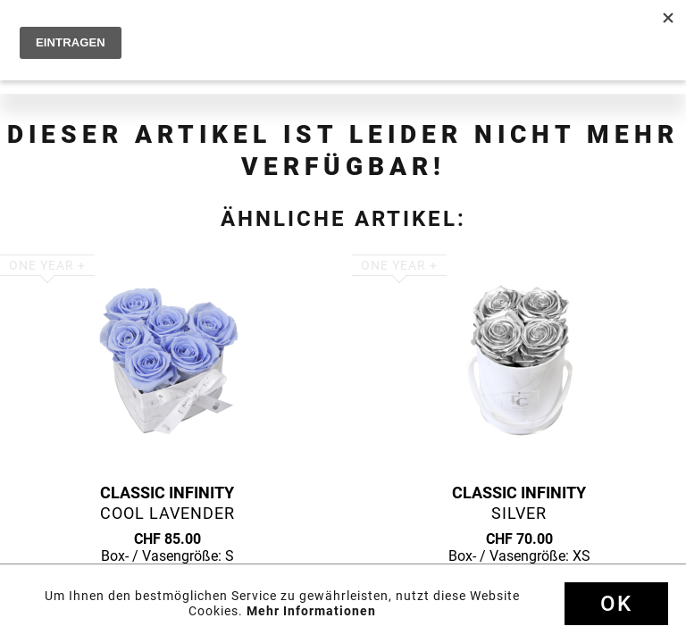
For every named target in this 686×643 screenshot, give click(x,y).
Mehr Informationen (311, 611)
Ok (616, 603)
